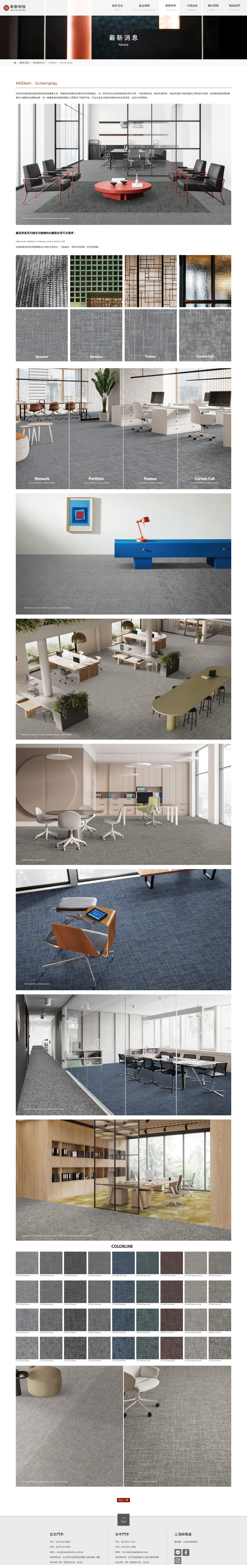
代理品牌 (192, 8)
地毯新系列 (39, 62)
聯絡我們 (234, 8)
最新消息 (117, 8)
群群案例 (170, 8)
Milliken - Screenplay (60, 62)
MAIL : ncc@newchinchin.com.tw (66, 1552)
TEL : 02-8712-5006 (60, 1541)
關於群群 (213, 8)
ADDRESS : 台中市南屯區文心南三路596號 (137, 1557)
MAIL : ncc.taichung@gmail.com (131, 1552)
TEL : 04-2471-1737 (125, 1541)
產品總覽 (144, 8)
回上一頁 (123, 1500)
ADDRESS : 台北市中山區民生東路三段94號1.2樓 (75, 1557)
